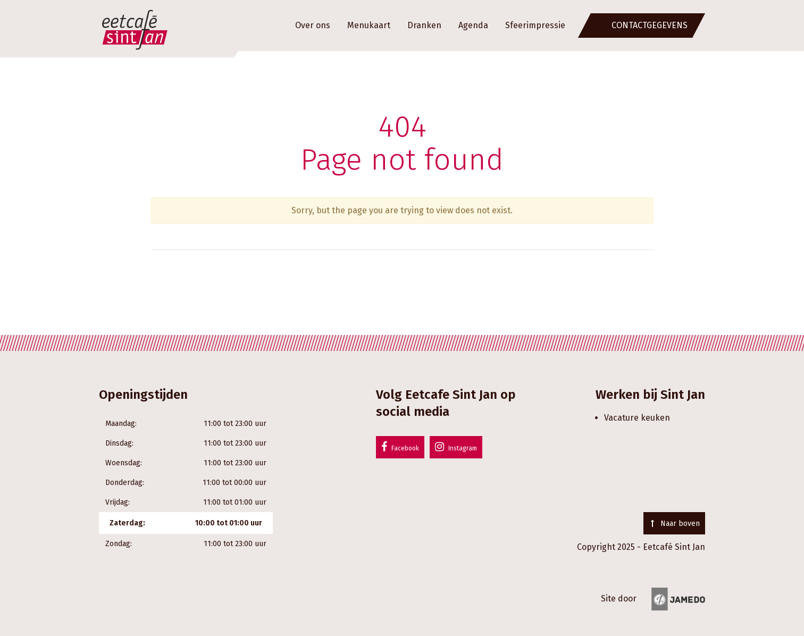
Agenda (473, 25)
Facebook (400, 446)
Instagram (456, 446)
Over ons (312, 25)
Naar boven (674, 523)
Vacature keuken (637, 418)
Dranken (424, 25)
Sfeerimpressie (535, 25)
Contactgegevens (650, 25)
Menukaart (368, 25)
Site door (653, 598)
